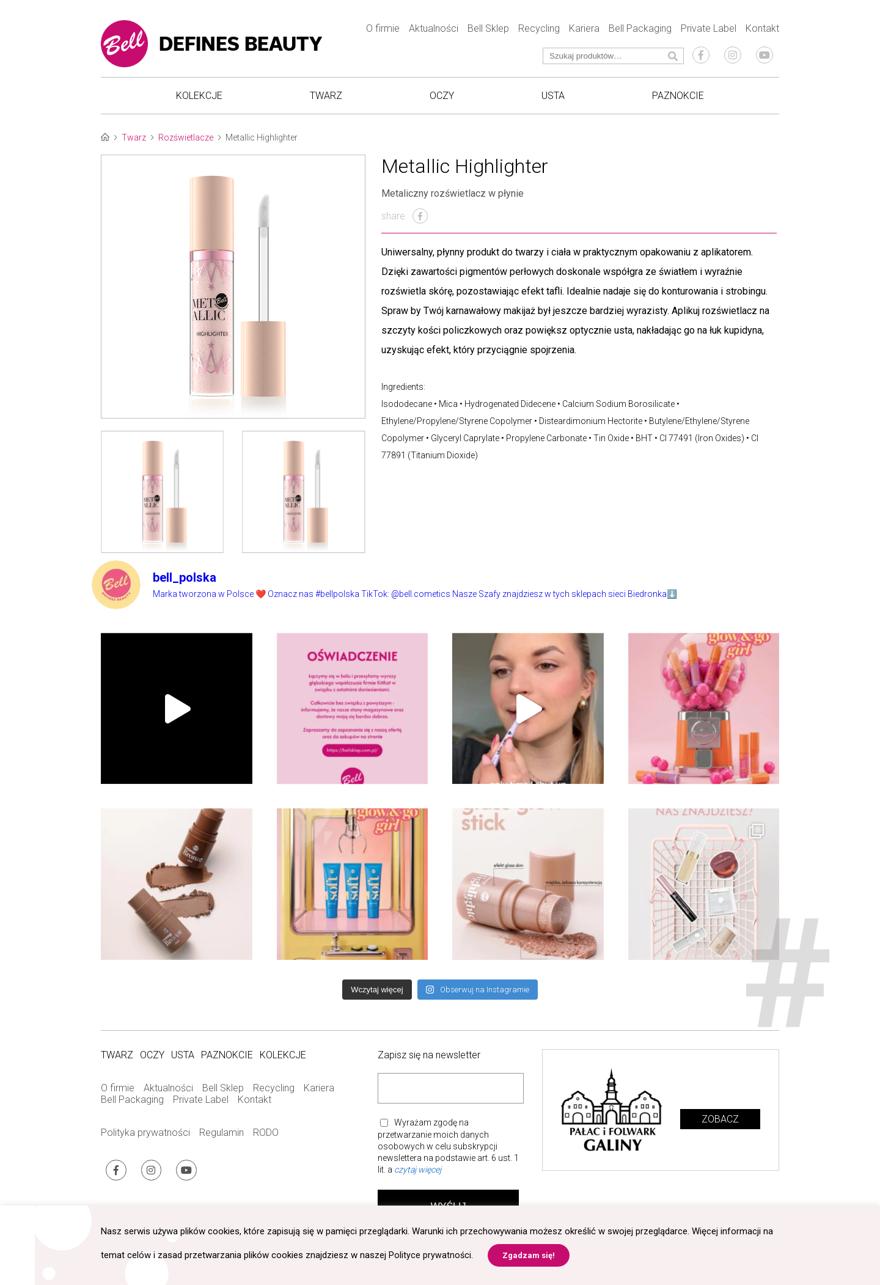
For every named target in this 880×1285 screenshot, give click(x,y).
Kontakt (762, 31)
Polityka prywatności (145, 1140)
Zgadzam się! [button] (529, 1255)
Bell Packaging (640, 31)
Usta (553, 98)
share (404, 222)
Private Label (708, 31)
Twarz (326, 98)
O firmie (383, 31)
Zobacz (720, 1126)
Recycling (539, 31)
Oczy (442, 98)
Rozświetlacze (185, 144)
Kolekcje (199, 98)
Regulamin (221, 1140)
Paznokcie (678, 98)
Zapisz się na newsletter (429, 1062)
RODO (266, 1140)
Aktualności (433, 31)
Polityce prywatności (430, 1255)
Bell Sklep (488, 31)
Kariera (584, 31)
